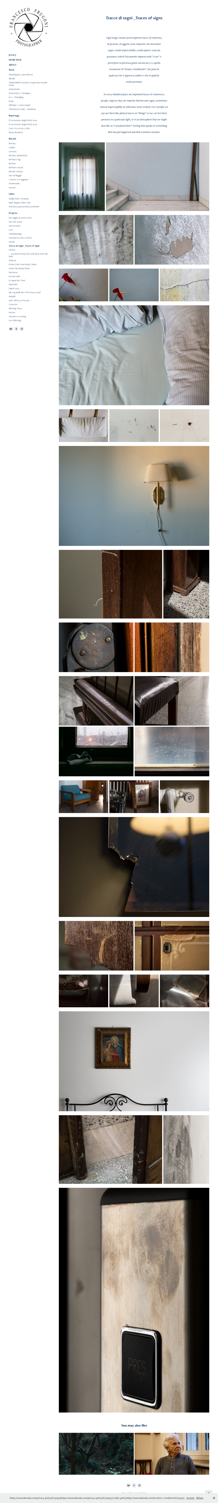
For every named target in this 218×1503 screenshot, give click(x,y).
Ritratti (12, 138)
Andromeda (14, 89)
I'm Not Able (14, 276)
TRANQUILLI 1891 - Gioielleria (22, 109)
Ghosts (12, 249)
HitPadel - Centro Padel (19, 105)
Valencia (12, 260)
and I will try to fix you (19, 300)
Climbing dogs (15, 233)
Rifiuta (199, 1498)
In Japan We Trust (17, 280)
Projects (13, 213)
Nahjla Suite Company (19, 198)
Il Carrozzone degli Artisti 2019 (23, 120)
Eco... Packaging (16, 97)
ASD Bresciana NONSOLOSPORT (24, 206)
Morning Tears (15, 308)
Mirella (12, 78)
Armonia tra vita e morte (20, 237)
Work (11, 69)
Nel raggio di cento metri (20, 217)
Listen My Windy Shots (19, 268)
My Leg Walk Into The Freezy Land (24, 292)
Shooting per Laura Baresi (21, 74)
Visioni (12, 241)
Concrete (13, 304)
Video (11, 193)
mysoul (12, 187)
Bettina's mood (16, 167)
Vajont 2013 (14, 288)
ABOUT (13, 64)
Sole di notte (15, 225)
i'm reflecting (15, 320)
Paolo (11, 101)
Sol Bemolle (14, 183)
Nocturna (13, 272)
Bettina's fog (15, 159)
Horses (12, 312)
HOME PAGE (15, 59)
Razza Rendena (16, 132)
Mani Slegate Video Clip (19, 202)
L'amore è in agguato (18, 179)
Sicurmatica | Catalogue (20, 93)
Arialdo (12, 147)
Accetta (190, 1498)
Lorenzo (12, 151)
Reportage (14, 115)
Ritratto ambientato (18, 155)
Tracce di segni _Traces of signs (24, 245)
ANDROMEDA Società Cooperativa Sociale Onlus (28, 84)
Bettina (12, 143)
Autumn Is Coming (17, 316)
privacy (12, 54)
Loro (11, 229)
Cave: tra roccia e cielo (19, 128)
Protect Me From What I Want (23, 264)
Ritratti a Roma (16, 171)
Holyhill (12, 296)
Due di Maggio (15, 175)
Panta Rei (13, 284)
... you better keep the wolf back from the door (28, 255)
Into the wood (15, 221)
